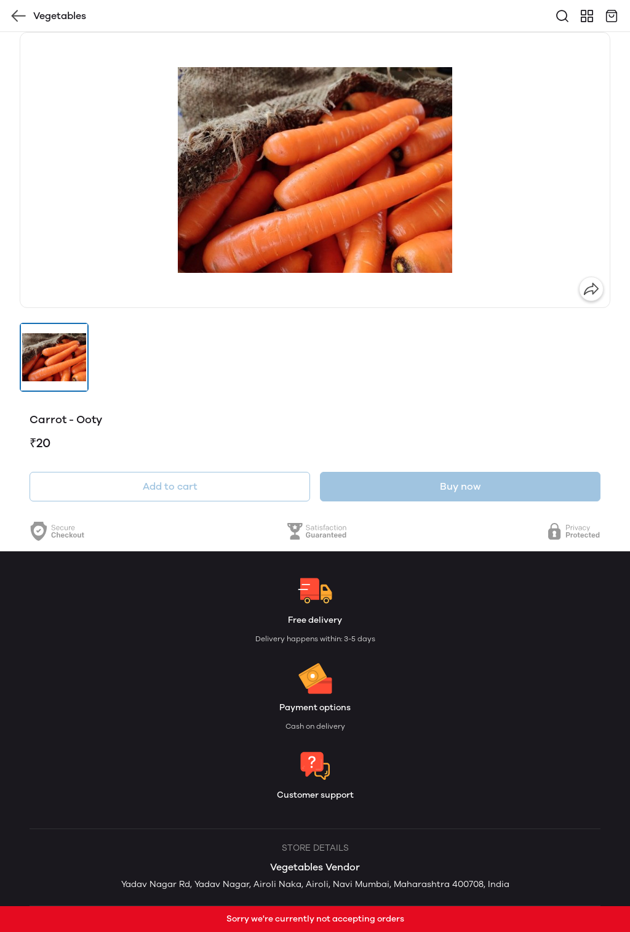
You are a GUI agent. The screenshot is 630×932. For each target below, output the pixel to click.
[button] (54, 357)
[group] (315, 170)
